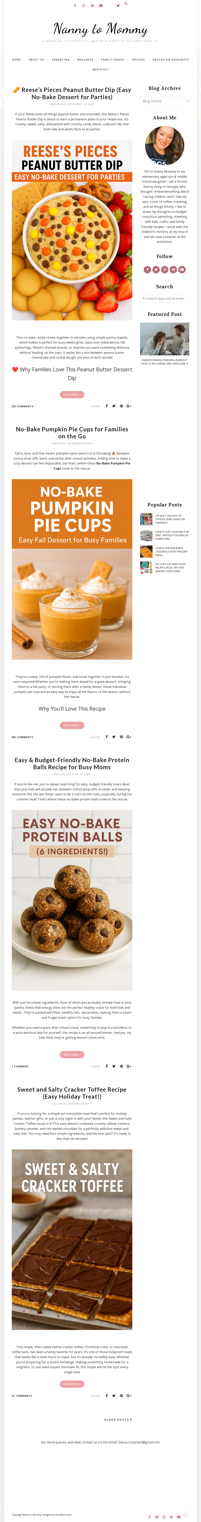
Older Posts (116, 1419)
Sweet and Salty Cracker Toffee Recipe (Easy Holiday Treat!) (72, 1093)
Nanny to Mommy (100, 28)
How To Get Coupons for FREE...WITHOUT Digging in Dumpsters (172, 535)
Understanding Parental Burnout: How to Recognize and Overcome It (164, 361)
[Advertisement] (164, 434)
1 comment (20, 1066)
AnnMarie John (64, 1514)
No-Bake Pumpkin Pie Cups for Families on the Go (72, 432)
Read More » (72, 394)
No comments (22, 406)
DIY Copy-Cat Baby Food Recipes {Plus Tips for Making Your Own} (170, 567)
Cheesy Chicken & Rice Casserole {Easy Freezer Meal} (171, 551)
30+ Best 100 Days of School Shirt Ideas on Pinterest (170, 519)
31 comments (22, 1396)
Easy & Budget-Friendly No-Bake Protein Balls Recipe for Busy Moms (72, 763)
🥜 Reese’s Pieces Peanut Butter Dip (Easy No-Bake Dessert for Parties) (72, 93)
